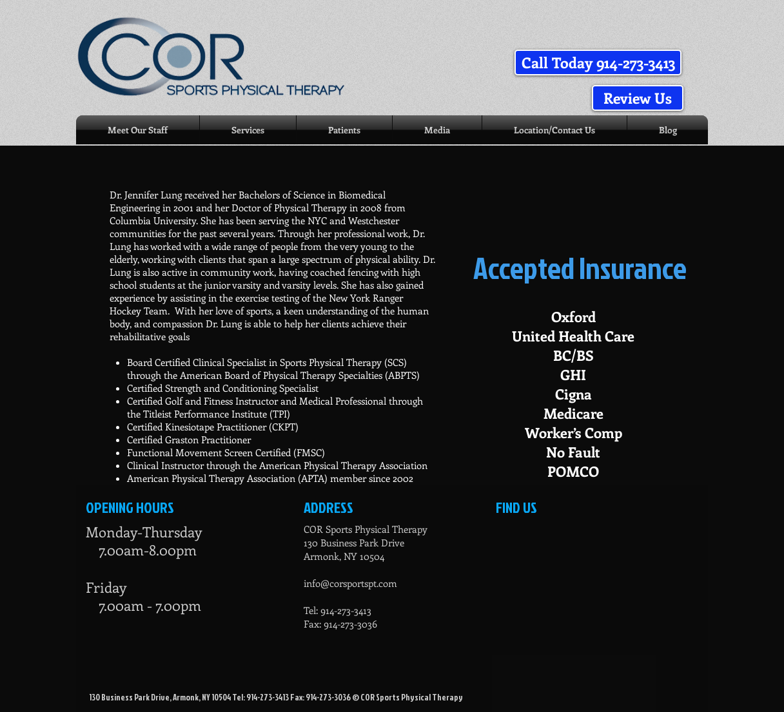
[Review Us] (637, 98)
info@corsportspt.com (350, 583)
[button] (597, 62)
